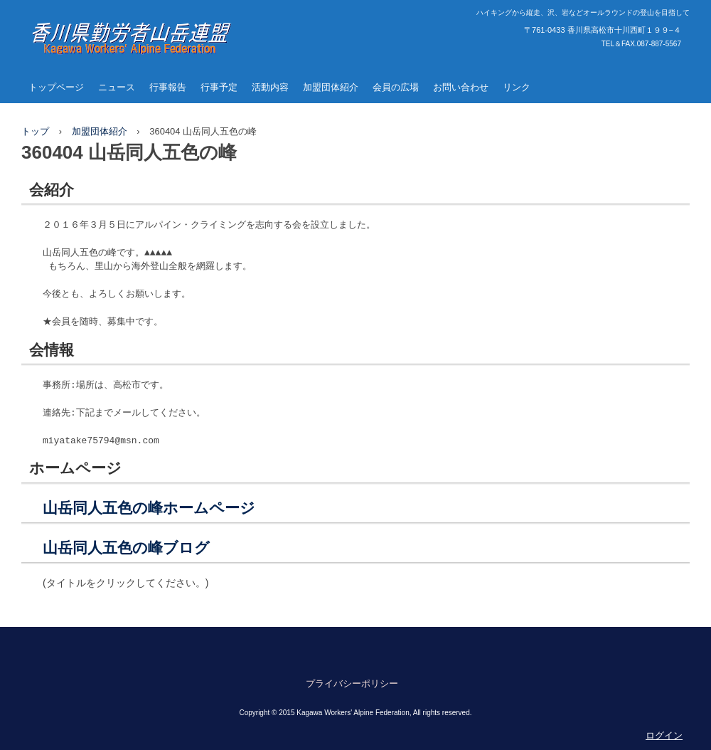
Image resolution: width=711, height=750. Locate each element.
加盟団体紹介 (330, 87)
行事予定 (219, 87)
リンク (516, 87)
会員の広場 (396, 87)
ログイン (664, 735)
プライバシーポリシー (352, 683)
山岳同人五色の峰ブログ (126, 547)
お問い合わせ (460, 87)
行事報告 (167, 87)
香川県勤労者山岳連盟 (113, 68)
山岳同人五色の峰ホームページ (149, 508)
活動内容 (270, 87)
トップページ (56, 87)
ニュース (116, 87)
